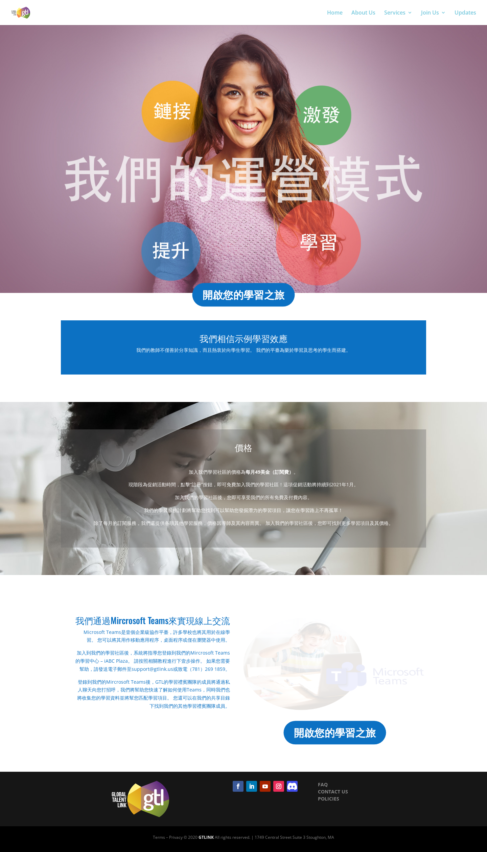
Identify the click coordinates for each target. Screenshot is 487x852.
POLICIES (328, 798)
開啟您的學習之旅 (243, 295)
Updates (465, 13)
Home (335, 13)
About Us (363, 13)
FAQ (323, 784)
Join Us (430, 13)
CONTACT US (333, 791)
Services (394, 13)
